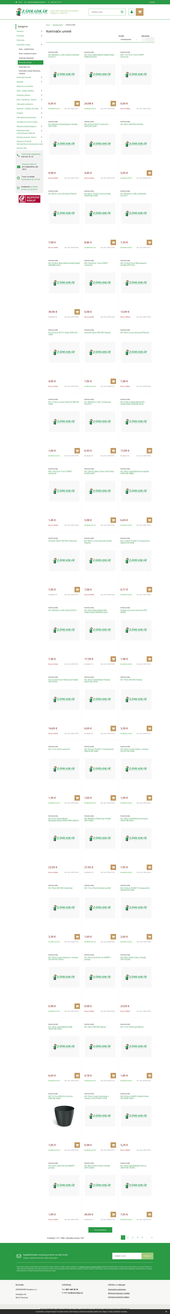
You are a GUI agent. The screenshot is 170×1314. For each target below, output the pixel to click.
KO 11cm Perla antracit (59, 749)
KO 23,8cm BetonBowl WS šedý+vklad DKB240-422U (132, 403)
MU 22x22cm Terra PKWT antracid (96, 264)
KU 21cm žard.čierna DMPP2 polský (61, 1166)
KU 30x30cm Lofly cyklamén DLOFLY (133, 194)
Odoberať (147, 1256)
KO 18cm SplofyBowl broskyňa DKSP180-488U (134, 472)
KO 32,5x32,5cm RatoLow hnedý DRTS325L (63, 680)
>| (152, 1237)
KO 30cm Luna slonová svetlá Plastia (97, 541)
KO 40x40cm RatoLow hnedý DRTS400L (97, 819)
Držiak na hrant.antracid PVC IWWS (133, 611)
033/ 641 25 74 (56, 2)
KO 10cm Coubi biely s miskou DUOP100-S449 (134, 750)
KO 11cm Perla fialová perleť (97, 888)
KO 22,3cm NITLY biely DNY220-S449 (63, 333)
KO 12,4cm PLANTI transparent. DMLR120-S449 (135, 541)
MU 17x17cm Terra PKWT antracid (132, 55)
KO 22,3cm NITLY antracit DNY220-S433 (96, 125)
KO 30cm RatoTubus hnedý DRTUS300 (133, 958)
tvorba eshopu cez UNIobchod (91, 1309)
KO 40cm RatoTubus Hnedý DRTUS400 (97, 1166)
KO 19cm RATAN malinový (60, 888)
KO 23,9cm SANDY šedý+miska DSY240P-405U (134, 1097)
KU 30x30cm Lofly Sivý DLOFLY (62, 610)
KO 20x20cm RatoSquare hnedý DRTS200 (62, 125)
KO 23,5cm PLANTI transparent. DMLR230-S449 (135, 889)
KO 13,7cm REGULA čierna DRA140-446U (60, 1097)
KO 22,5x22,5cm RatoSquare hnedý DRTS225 (133, 264)
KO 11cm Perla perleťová (131, 1027)
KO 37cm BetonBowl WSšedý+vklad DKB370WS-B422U (63, 819)
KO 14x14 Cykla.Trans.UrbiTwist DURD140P (99, 472)
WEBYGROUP (125, 1309)
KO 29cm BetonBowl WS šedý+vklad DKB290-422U (96, 611)
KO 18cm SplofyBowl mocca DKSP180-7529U (133, 1166)
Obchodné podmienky (117, 1289)
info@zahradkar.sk (75, 1293)
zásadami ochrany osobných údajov (90, 1267)
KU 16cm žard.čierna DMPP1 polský (97, 958)
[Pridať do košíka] (77, 103)
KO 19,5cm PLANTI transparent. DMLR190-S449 (99, 750)
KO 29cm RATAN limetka (131, 124)
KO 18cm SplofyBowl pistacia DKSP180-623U (134, 819)
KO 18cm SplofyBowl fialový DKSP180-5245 (97, 680)
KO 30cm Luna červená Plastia (62, 193)
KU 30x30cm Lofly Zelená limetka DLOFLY (63, 55)
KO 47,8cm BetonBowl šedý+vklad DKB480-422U (64, 264)
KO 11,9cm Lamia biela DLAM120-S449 (63, 403)
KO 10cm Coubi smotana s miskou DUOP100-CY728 (96, 1097)
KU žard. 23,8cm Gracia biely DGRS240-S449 (97, 194)
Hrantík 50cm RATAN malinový (62, 540)
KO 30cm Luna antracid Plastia (134, 332)
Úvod (20, 2)
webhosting (107, 1309)
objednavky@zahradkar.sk (36, 2)
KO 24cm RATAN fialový (95, 1027)
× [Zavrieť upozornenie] (166, 1311)
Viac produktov (100, 1230)
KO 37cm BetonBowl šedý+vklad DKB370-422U (99, 55)
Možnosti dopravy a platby (119, 1293)
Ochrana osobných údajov (118, 1297)
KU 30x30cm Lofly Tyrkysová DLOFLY (97, 403)
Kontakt (152, 2)
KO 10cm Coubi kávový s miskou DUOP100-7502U (63, 958)
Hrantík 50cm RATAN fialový (97, 332)
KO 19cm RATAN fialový (131, 679)
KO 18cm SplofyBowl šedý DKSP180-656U (60, 1028)
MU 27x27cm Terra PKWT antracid (60, 472)
